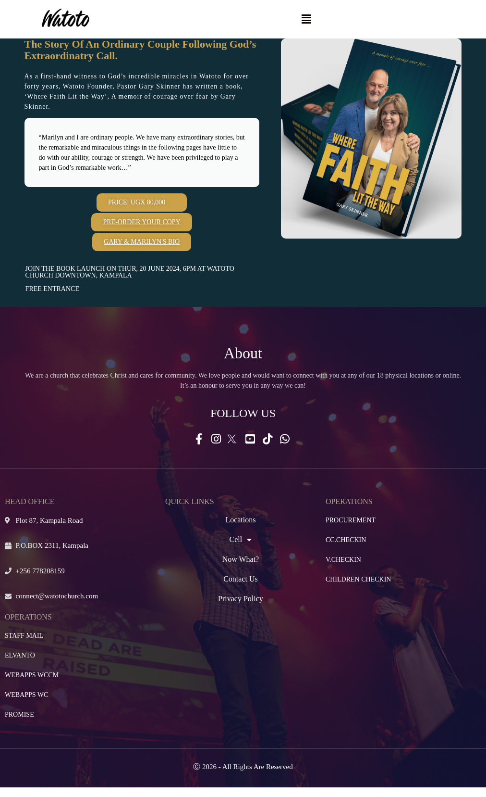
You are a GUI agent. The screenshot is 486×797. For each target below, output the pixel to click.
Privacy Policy (240, 599)
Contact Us (240, 579)
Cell (241, 539)
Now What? (240, 559)
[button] (306, 19)
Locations (240, 520)
